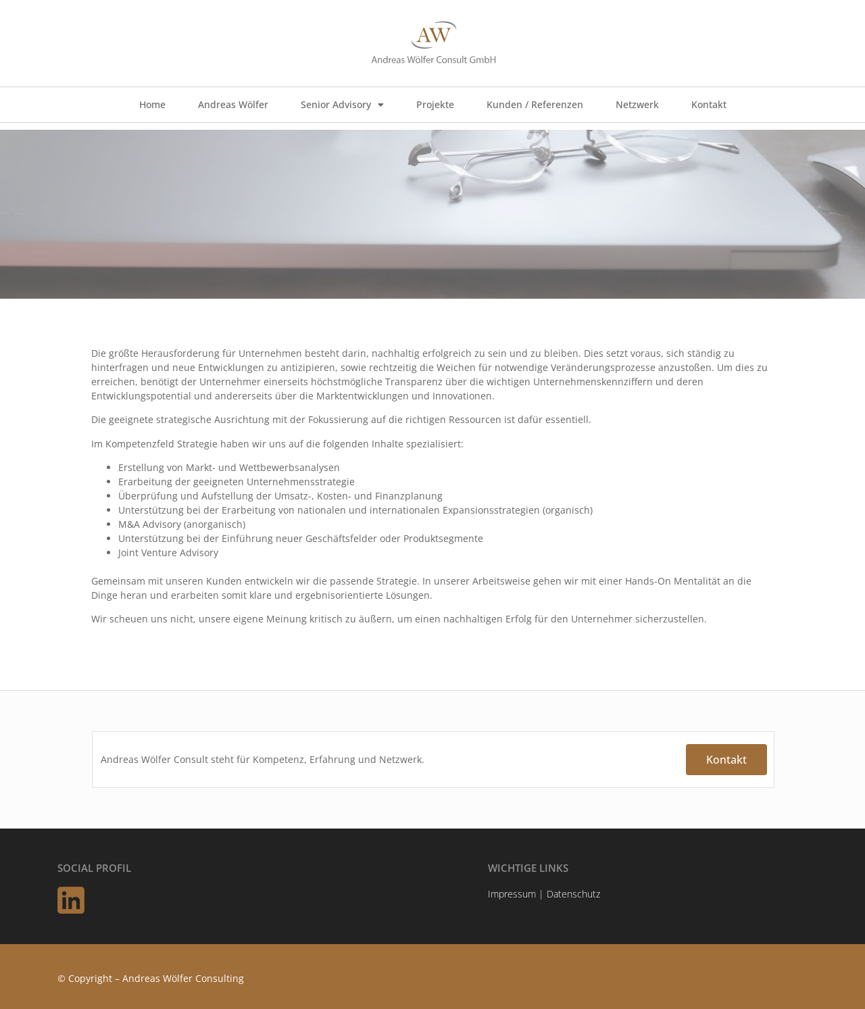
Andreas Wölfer (233, 104)
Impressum (512, 893)
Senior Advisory (342, 104)
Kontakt (708, 104)
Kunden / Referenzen (535, 104)
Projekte (435, 104)
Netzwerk (637, 104)
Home (152, 104)
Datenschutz (573, 893)
